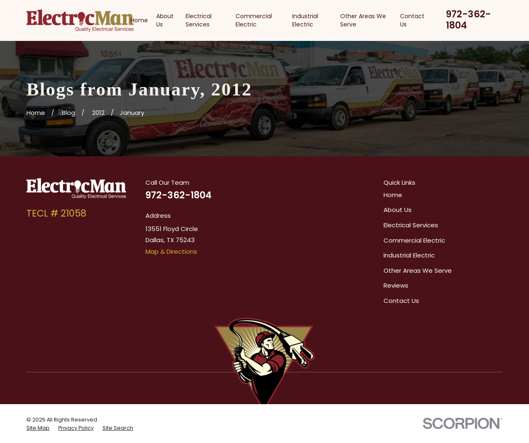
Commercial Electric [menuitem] (254, 20)
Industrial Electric (409, 255)
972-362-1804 (468, 19)
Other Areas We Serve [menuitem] (363, 20)
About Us (398, 209)
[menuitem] (38, 428)
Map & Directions (171, 251)
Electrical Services (411, 225)
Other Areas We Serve (418, 270)
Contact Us (401, 300)
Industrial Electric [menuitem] (305, 20)
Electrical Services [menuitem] (199, 20)
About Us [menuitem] (165, 20)
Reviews (396, 285)
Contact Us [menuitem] (412, 20)
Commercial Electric (414, 240)
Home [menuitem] (139, 20)
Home (393, 195)
